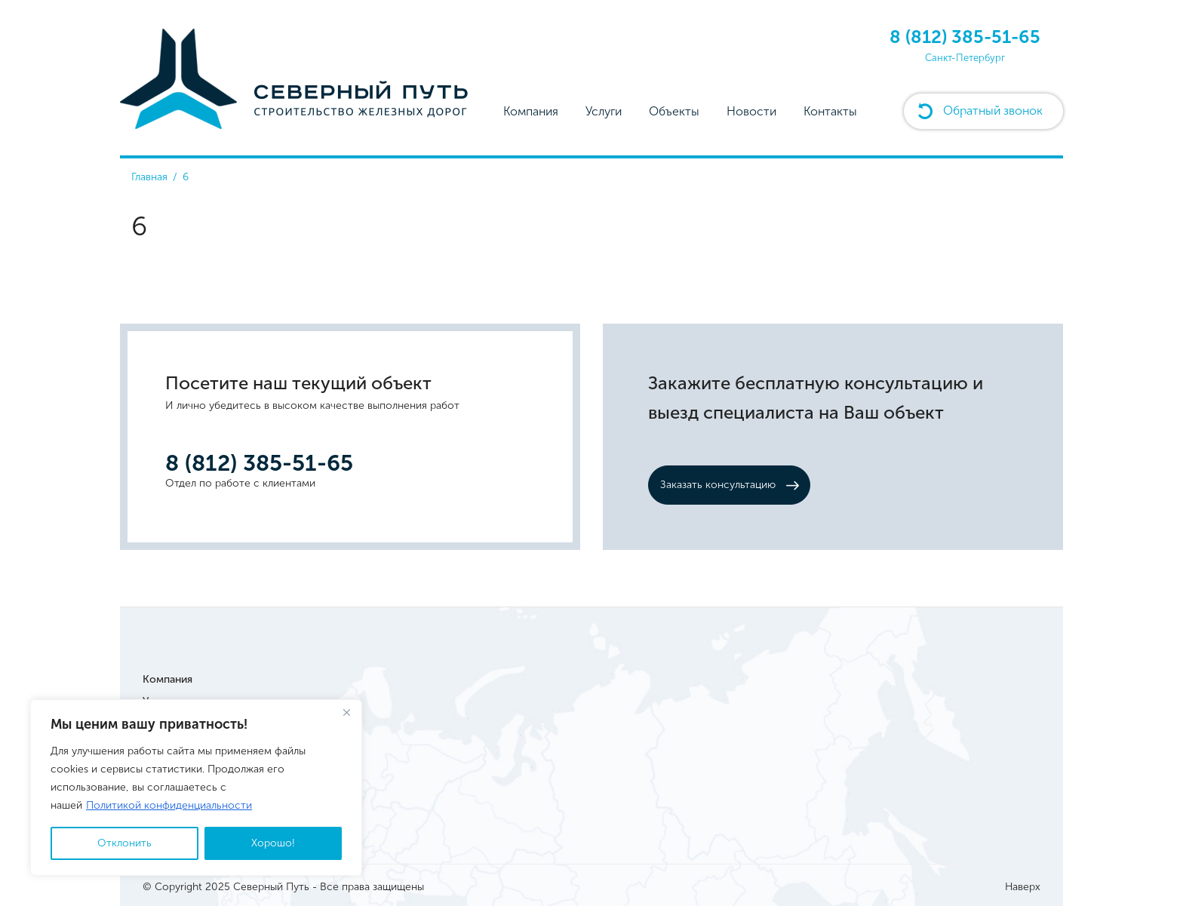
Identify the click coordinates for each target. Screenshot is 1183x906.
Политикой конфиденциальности (169, 805)
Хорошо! (273, 843)
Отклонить (124, 843)
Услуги (603, 111)
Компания (530, 111)
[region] (196, 787)
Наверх (1022, 886)
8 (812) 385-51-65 (965, 37)
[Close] (346, 712)
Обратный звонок (993, 110)
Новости (751, 111)
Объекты (674, 111)
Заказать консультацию (718, 484)
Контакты (830, 111)
